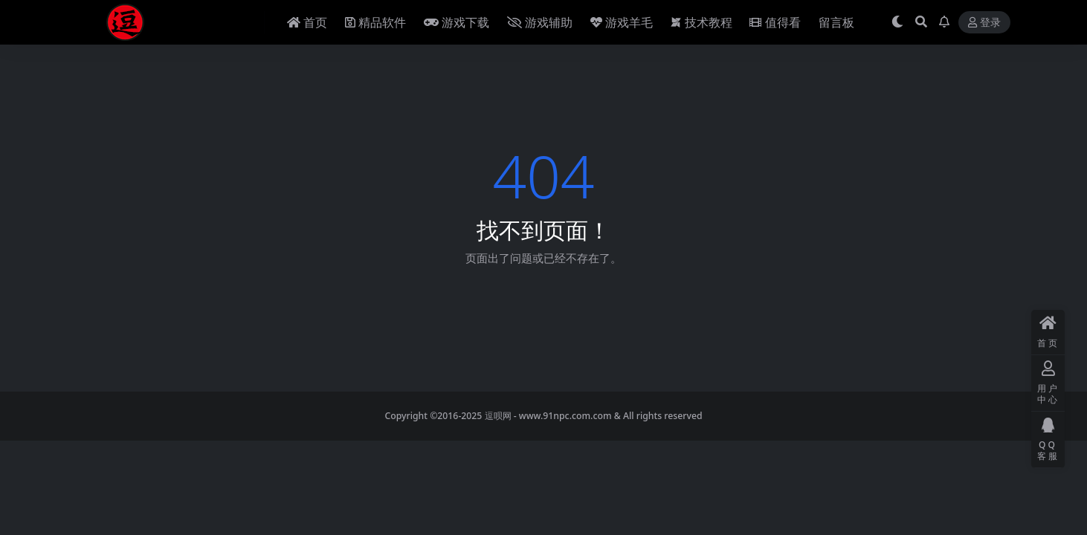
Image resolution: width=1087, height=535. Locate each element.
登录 (984, 22)
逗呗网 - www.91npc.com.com (548, 415)
